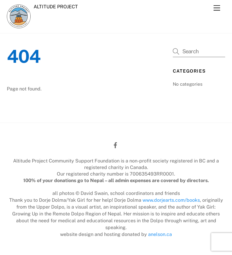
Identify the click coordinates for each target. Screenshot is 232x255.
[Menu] (217, 8)
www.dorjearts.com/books (171, 200)
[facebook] (115, 144)
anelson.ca (160, 234)
